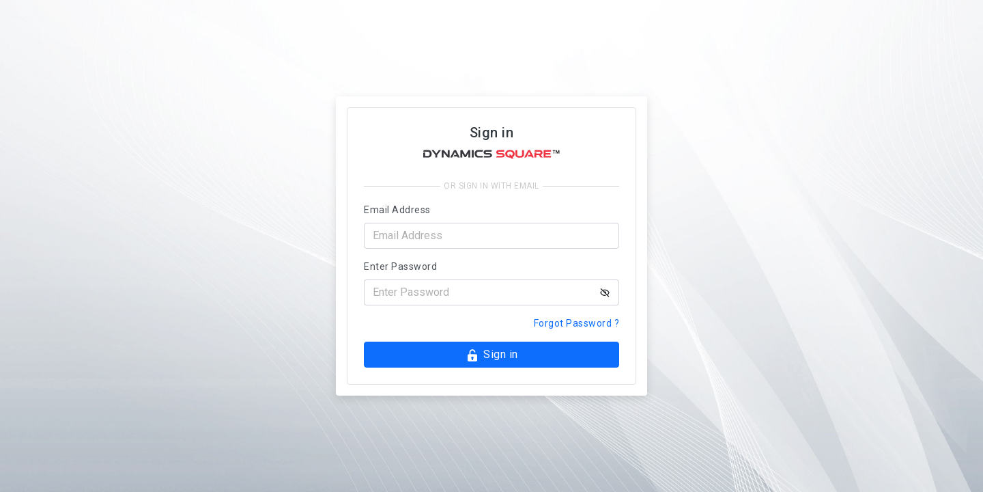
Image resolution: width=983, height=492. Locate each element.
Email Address (397, 209)
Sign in (492, 355)
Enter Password (400, 266)
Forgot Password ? (577, 323)
